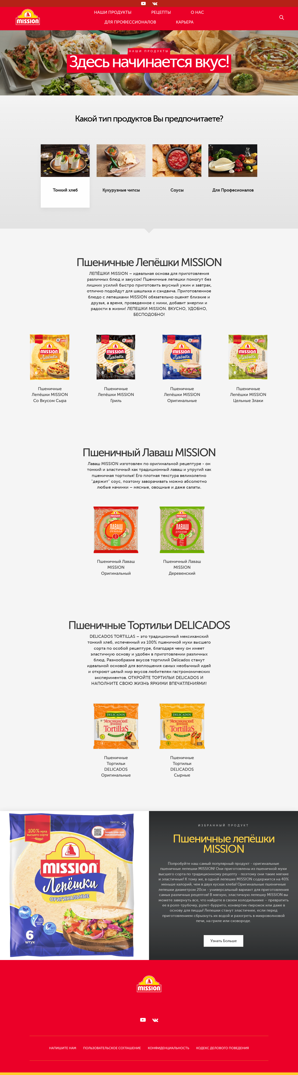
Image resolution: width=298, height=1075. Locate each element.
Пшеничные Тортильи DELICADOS (149, 635)
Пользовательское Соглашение (112, 1048)
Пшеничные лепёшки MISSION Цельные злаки (248, 405)
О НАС (197, 12)
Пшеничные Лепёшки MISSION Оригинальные (182, 405)
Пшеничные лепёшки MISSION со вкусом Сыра (50, 405)
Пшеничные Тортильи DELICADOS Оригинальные (116, 777)
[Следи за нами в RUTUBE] (143, 3)
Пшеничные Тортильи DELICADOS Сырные (182, 777)
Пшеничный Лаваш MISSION (149, 462)
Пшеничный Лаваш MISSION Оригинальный (116, 577)
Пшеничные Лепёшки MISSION (149, 272)
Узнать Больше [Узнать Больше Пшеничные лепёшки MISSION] (223, 941)
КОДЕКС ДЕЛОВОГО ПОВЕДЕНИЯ (222, 1048)
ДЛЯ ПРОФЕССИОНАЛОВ (130, 22)
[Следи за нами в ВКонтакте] (154, 3)
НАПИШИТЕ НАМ (62, 1048)
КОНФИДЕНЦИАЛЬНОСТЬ (168, 1048)
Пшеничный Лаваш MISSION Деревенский (182, 577)
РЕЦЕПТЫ (161, 12)
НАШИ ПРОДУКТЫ (113, 12)
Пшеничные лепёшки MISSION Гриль (116, 405)
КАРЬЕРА (184, 22)
